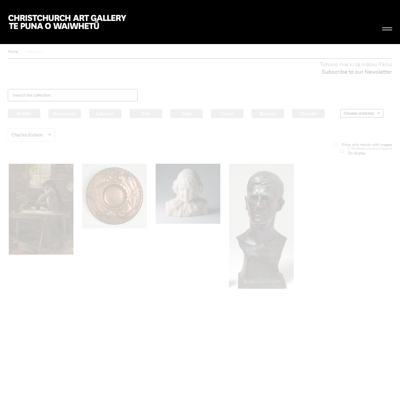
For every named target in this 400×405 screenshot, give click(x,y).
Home (13, 51)
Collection (34, 51)
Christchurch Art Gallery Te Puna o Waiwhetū (67, 22)
